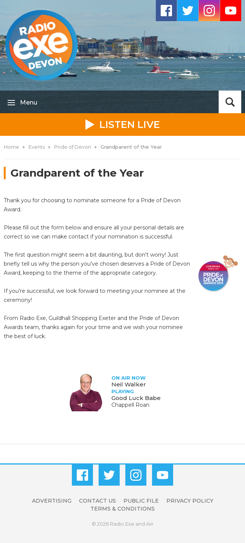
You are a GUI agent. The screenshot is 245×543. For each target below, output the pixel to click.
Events (37, 147)
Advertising (52, 500)
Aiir (150, 524)
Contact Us (97, 500)
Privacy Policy (189, 500)
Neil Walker (128, 384)
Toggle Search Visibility (230, 102)
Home (11, 147)
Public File (141, 500)
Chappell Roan (130, 404)
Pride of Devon (72, 147)
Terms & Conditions (122, 508)
